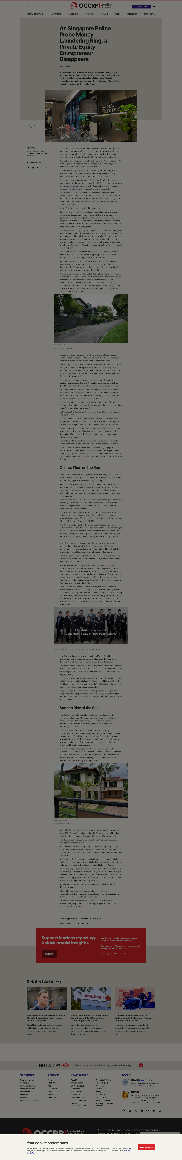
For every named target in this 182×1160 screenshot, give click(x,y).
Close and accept (146, 1147)
